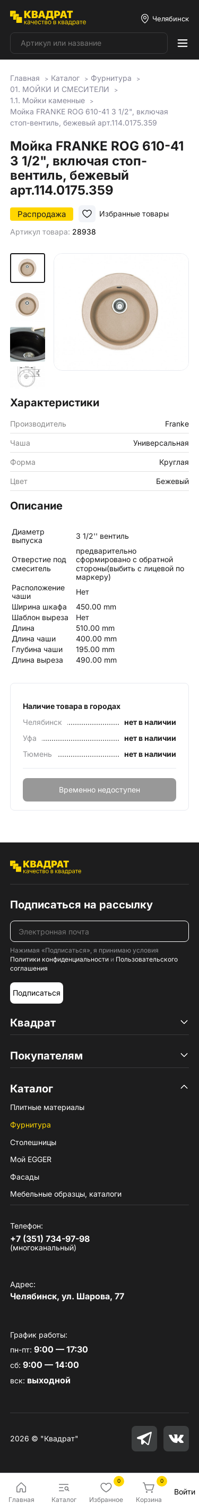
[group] (121, 321)
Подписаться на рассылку (81, 904)
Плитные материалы (47, 1107)
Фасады (24, 1176)
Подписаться (36, 992)
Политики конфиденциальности (59, 959)
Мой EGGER (30, 1159)
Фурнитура (30, 1124)
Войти (184, 1491)
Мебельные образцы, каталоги (66, 1193)
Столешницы (33, 1142)
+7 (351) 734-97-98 (50, 1238)
